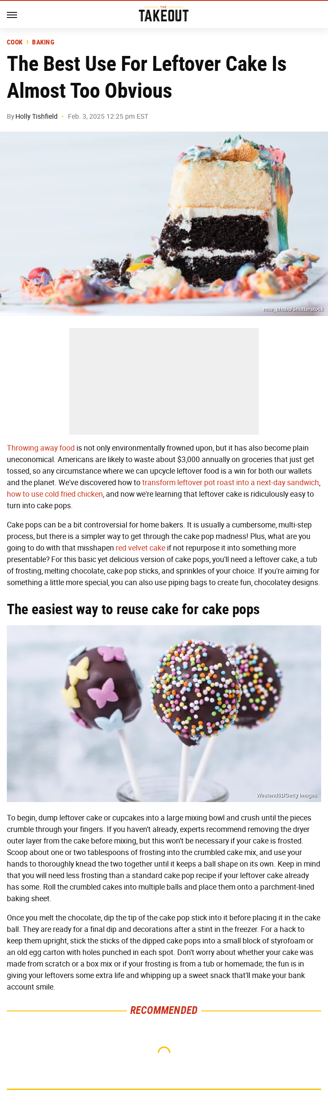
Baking (43, 42)
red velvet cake (140, 548)
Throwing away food (41, 448)
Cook (15, 42)
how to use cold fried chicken (55, 494)
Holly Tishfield (36, 116)
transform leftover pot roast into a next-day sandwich (230, 482)
